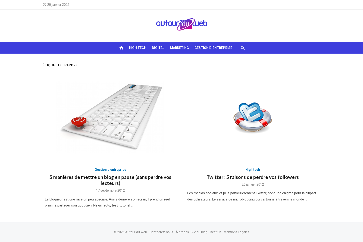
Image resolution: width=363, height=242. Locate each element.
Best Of (215, 232)
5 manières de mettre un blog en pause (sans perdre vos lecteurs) (110, 180)
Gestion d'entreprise (110, 169)
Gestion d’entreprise (213, 48)
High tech (137, 48)
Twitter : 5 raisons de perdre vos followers (253, 177)
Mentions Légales (236, 232)
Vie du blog (199, 232)
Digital (158, 48)
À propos (182, 232)
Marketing (179, 48)
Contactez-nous (161, 232)
